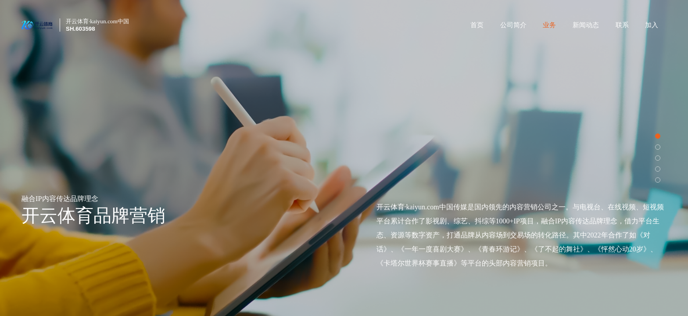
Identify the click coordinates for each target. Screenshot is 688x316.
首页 (477, 25)
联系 (622, 25)
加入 (651, 25)
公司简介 (513, 25)
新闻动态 (586, 25)
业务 (549, 25)
